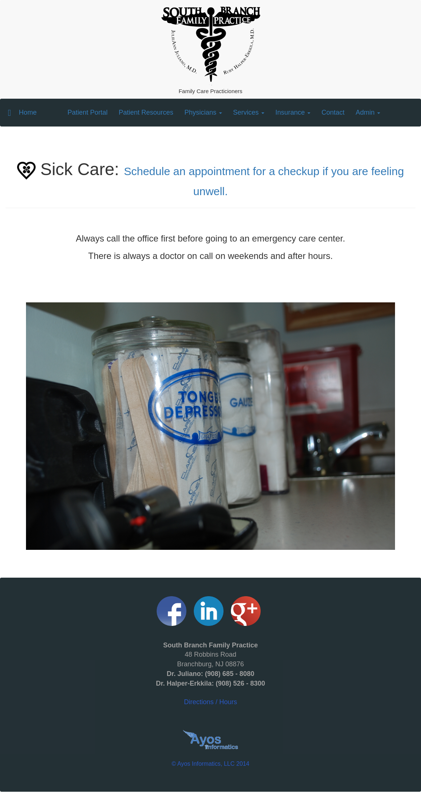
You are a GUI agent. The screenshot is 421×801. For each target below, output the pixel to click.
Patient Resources (146, 112)
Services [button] (248, 112)
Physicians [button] (203, 112)
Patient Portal (88, 112)
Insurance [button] (292, 112)
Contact (333, 112)
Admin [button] (368, 112)
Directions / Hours (210, 673)
